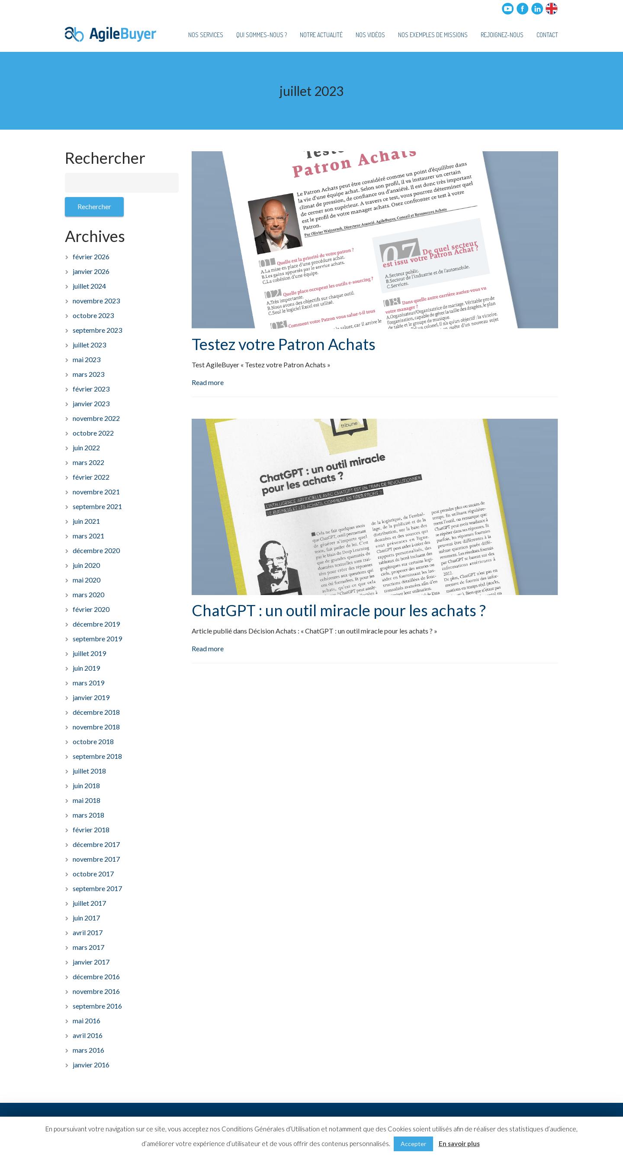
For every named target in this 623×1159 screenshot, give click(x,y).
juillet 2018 (89, 771)
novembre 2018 (96, 727)
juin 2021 (86, 521)
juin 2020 (86, 565)
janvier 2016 (91, 1064)
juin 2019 (86, 668)
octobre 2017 (93, 873)
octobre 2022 (93, 433)
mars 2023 (88, 374)
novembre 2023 (96, 300)
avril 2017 (88, 932)
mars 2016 (88, 1050)
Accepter (413, 1143)
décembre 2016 (96, 976)
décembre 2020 (96, 550)
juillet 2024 (89, 286)
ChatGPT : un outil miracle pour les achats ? (339, 610)
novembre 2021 (96, 491)
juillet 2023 (89, 345)
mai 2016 (86, 1020)
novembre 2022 (96, 418)
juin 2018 (86, 785)
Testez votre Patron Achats (284, 343)
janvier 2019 (91, 697)
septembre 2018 (97, 756)
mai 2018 (86, 800)
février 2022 (91, 477)
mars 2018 (88, 815)
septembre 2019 (97, 638)
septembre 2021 (97, 506)
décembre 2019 (96, 624)
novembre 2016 (96, 991)
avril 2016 (88, 1035)
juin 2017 (86, 918)
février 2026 (91, 256)
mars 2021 (88, 536)
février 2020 (91, 609)
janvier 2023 (91, 403)
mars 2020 (88, 594)
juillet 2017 (89, 903)
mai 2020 (86, 580)
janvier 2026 (91, 271)
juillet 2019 (89, 653)
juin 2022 (86, 447)
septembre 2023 (97, 330)
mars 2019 (88, 682)
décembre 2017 (96, 844)
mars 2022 (88, 462)
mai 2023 (86, 359)
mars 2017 (88, 947)
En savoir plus (459, 1143)
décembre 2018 (96, 712)
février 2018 (91, 829)
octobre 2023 (93, 315)
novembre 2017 (96, 859)
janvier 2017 (91, 962)
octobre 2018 (93, 741)
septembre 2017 (97, 888)
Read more (208, 382)
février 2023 (91, 389)
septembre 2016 (97, 1006)
